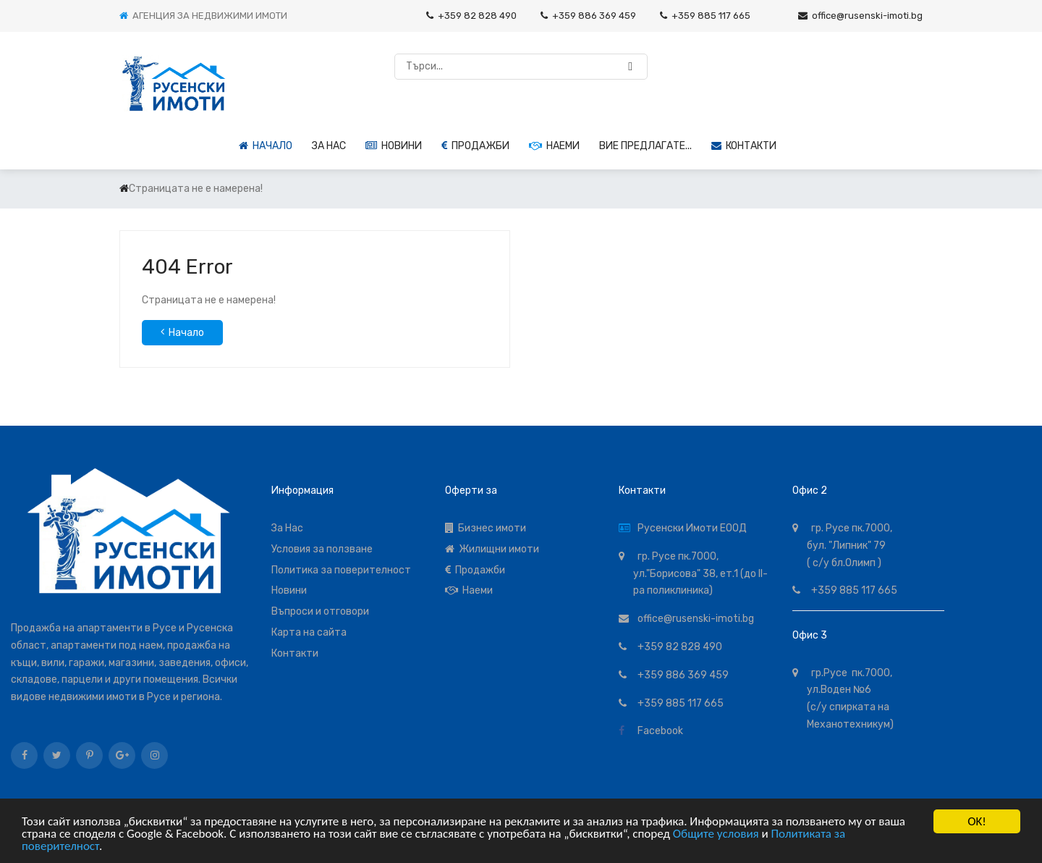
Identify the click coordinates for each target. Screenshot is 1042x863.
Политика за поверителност (341, 570)
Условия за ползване (322, 549)
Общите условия (716, 834)
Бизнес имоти (485, 528)
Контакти (743, 146)
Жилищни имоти (492, 549)
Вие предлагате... (645, 146)
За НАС (329, 146)
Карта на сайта (309, 632)
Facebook (658, 731)
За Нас (287, 528)
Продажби (475, 146)
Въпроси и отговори (320, 611)
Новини (393, 146)
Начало (265, 146)
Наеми (554, 146)
